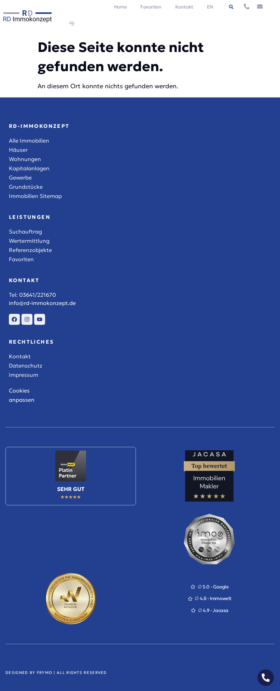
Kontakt (184, 7)
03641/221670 (37, 294)
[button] (231, 7)
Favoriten (150, 7)
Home (120, 7)
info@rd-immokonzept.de (42, 303)
